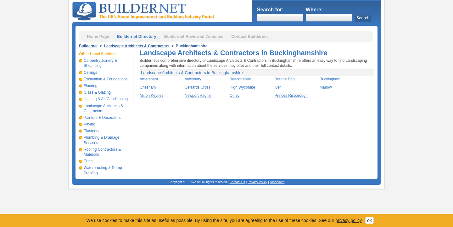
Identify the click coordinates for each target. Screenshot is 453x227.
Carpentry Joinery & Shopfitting (100, 63)
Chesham (148, 87)
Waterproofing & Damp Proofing (103, 170)
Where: (314, 9)
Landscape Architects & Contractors (137, 46)
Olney (234, 95)
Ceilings (90, 72)
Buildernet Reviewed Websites (193, 36)
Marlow (326, 87)
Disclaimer (277, 182)
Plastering (92, 131)
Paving (89, 124)
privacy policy (348, 220)
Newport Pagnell (198, 95)
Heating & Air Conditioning (106, 99)
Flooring (90, 86)
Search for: (270, 9)
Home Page (98, 36)
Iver (278, 87)
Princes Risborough (291, 95)
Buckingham (330, 79)
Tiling (88, 161)
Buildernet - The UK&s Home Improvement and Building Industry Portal (144, 10)
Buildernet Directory (136, 36)
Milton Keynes (151, 95)
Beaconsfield (240, 79)
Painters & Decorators (102, 117)
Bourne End (284, 79)
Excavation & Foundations (105, 79)
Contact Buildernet (249, 36)
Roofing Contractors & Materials (102, 152)
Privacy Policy (257, 182)
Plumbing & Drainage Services (101, 140)
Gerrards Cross (197, 87)
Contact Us (237, 182)
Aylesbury (193, 79)
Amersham (149, 79)
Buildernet (88, 46)
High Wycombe (242, 87)
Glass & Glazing (97, 92)
